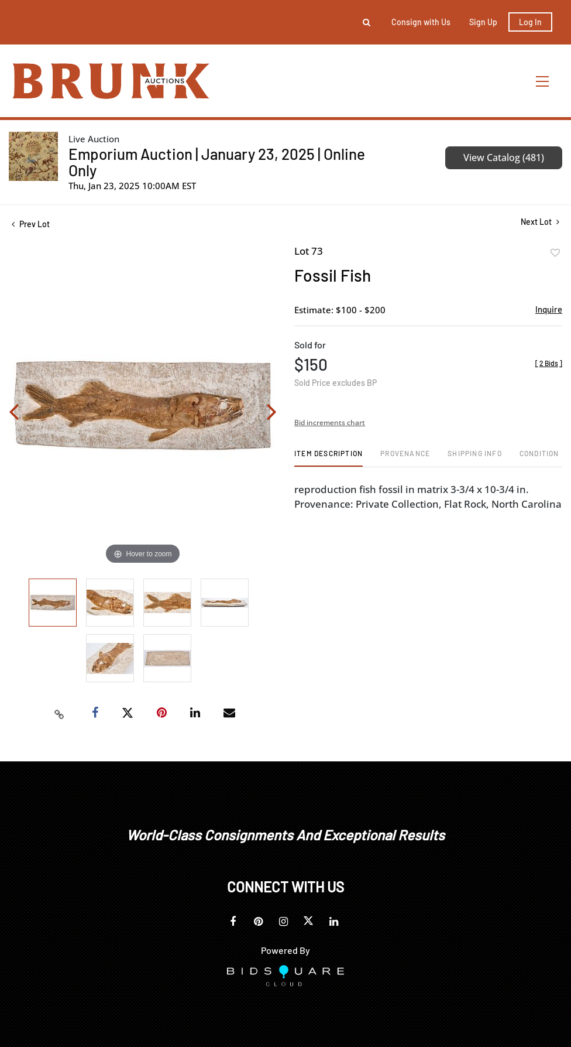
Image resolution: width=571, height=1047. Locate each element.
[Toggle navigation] (543, 81)
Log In (530, 22)
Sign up (483, 22)
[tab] (328, 457)
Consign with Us (420, 22)
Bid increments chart (329, 422)
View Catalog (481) (503, 157)
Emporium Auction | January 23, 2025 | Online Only (216, 162)
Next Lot (540, 222)
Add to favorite (555, 253)
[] (548, 363)
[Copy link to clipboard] (60, 713)
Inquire (548, 309)
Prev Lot (31, 224)
